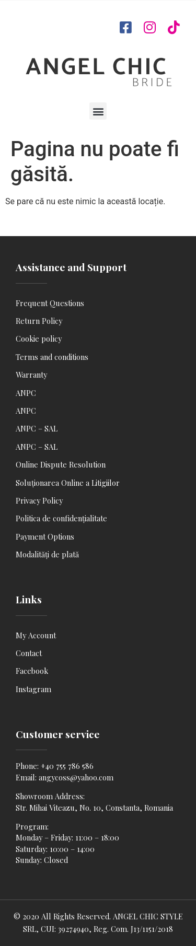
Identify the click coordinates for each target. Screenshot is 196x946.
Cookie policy (39, 338)
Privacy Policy (39, 500)
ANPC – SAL (36, 428)
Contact (29, 653)
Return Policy (39, 321)
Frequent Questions (50, 303)
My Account (36, 635)
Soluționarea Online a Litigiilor (68, 482)
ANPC (26, 393)
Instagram (33, 689)
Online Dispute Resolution (61, 464)
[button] (98, 111)
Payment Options (45, 536)
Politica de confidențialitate (61, 518)
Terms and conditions (52, 357)
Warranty (31, 374)
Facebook (32, 670)
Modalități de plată (47, 554)
